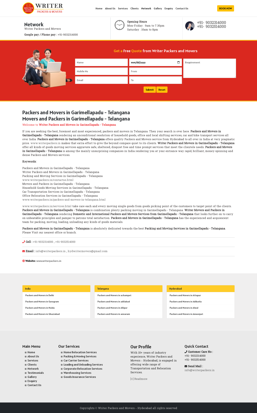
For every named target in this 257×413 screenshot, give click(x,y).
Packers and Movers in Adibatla (186, 301)
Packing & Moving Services (80, 356)
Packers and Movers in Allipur (112, 307)
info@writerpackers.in (51, 251)
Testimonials (36, 373)
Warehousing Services (77, 373)
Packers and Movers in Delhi (39, 295)
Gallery (158, 8)
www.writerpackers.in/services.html (46, 206)
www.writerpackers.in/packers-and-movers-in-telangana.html (64, 200)
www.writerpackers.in (45, 143)
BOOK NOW (225, 8)
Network (146, 8)
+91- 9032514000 (211, 27)
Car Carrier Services (76, 360)
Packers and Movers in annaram (114, 314)
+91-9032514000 (65, 242)
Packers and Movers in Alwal (184, 307)
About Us (110, 8)
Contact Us (182, 8)
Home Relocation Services (80, 352)
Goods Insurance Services (80, 377)
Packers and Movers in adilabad (114, 301)
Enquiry (169, 8)
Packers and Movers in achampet (114, 295)
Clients (134, 8)
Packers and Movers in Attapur (185, 295)
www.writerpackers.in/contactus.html (47, 180)
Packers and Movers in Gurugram (42, 301)
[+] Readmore (138, 379)
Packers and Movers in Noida (40, 307)
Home (99, 8)
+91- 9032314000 (211, 23)
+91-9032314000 (43, 242)
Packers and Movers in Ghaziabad (42, 314)
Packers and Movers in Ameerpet (186, 314)
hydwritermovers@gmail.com (88, 251)
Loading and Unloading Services (83, 364)
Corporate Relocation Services (83, 368)
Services (123, 8)
